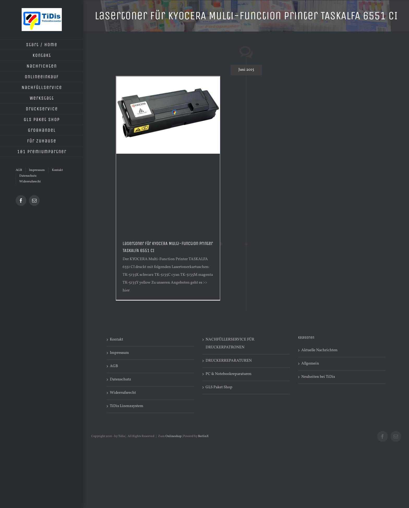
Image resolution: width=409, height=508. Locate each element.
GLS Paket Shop (219, 387)
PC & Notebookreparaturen (228, 374)
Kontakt (116, 339)
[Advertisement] (168, 193)
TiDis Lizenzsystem (126, 406)
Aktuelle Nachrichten (319, 350)
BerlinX (203, 436)
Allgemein (310, 363)
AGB (114, 366)
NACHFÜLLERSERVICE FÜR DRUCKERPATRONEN (230, 343)
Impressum (119, 353)
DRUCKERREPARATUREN (229, 360)
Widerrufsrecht (123, 393)
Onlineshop (173, 436)
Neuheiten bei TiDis (318, 377)
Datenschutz (120, 379)
